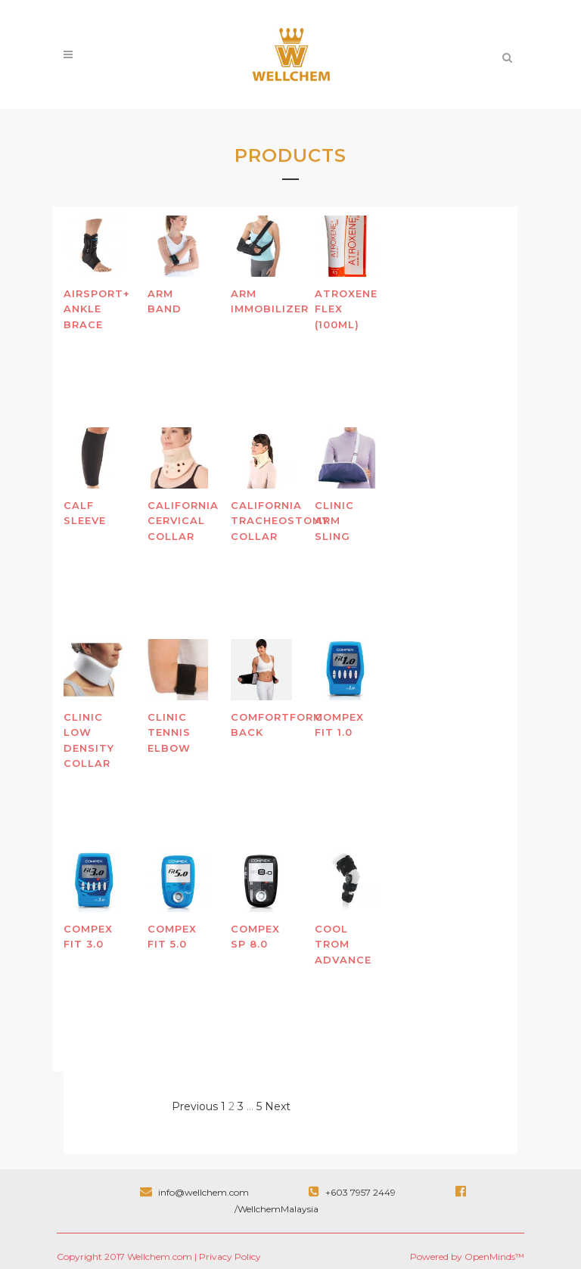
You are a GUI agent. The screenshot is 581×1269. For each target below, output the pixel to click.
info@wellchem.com (195, 1192)
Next (277, 1106)
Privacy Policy (230, 1256)
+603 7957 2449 (353, 1192)
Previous (195, 1106)
